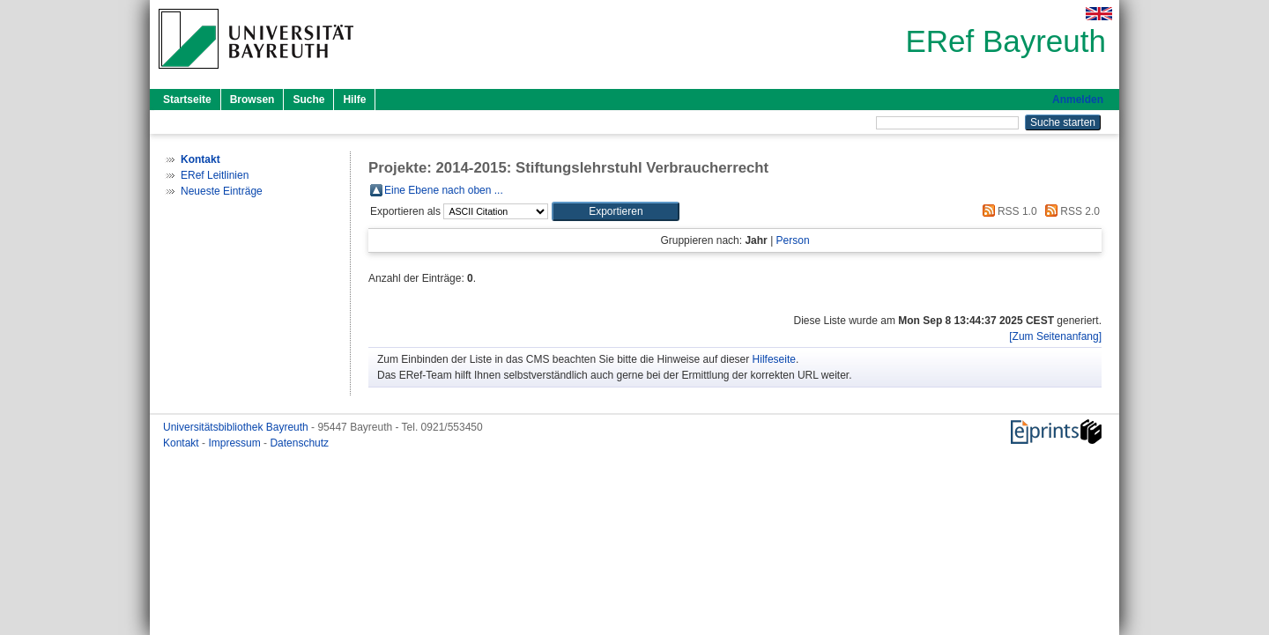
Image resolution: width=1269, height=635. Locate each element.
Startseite (187, 99)
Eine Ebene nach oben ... (443, 190)
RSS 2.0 (1070, 211)
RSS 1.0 (1007, 211)
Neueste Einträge (222, 191)
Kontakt (182, 443)
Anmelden (1077, 99)
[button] (615, 211)
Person (793, 240)
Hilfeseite (774, 359)
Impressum (235, 443)
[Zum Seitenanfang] (1055, 336)
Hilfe (354, 99)
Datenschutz (299, 443)
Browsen (252, 99)
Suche (308, 99)
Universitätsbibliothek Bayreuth (237, 427)
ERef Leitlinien (215, 175)
